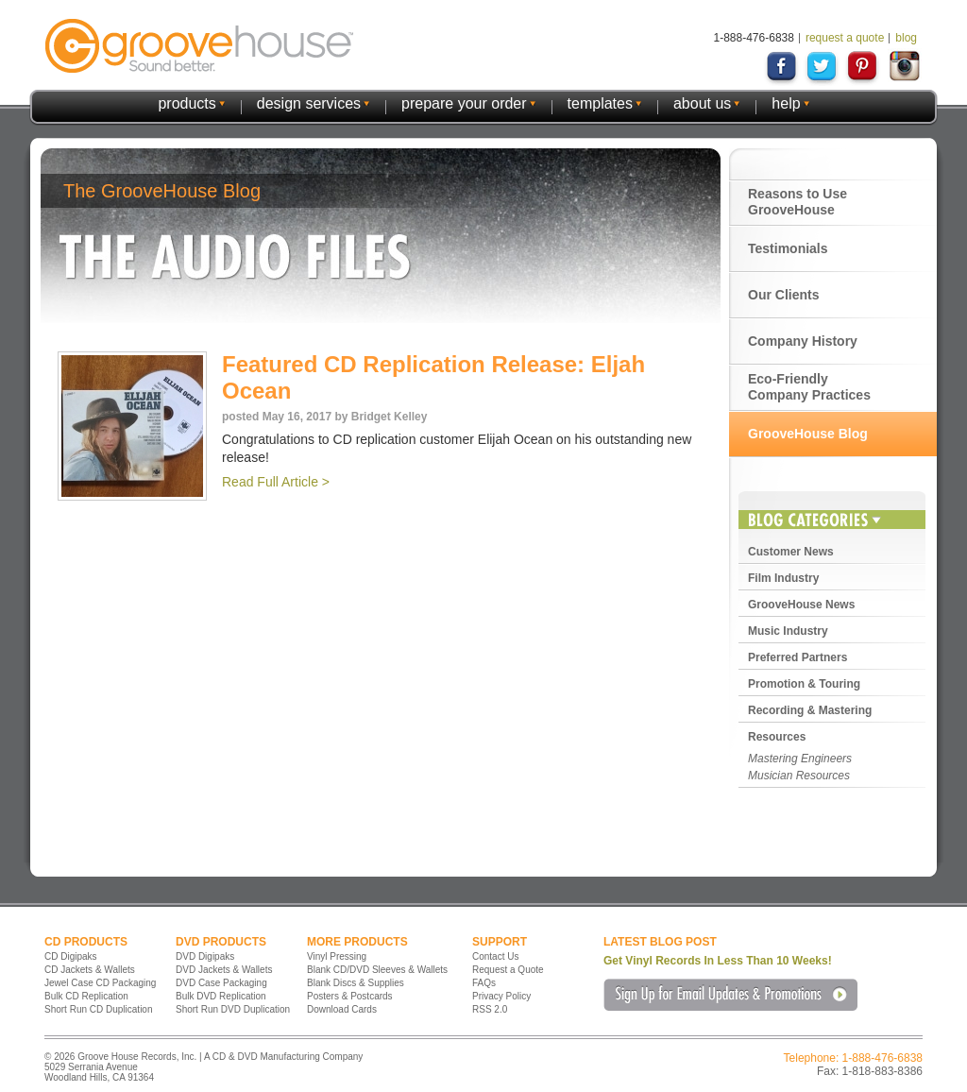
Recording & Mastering (810, 710)
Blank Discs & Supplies (355, 983)
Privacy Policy (501, 996)
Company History (802, 341)
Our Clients (783, 294)
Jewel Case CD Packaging (100, 983)
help (786, 103)
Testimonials (788, 248)
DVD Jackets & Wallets (224, 969)
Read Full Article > (276, 481)
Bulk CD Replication (86, 996)
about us (702, 103)
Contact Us (495, 956)
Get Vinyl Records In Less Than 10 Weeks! (717, 960)
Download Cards (342, 1009)
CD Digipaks (70, 956)
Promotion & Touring (804, 684)
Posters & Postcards (350, 996)
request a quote (845, 37)
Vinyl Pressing (336, 956)
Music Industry (788, 631)
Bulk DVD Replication (221, 996)
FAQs (484, 983)
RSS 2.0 (489, 1009)
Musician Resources (799, 775)
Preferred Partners (797, 657)
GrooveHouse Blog (808, 433)
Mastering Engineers (800, 758)
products (186, 103)
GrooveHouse (199, 46)
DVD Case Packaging (221, 983)
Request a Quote (508, 969)
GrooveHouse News (801, 604)
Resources (777, 736)
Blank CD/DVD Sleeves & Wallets (377, 969)
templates (600, 103)
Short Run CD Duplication (98, 1009)
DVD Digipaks (205, 956)
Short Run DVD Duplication (233, 1009)
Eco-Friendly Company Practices (809, 386)
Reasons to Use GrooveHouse (797, 201)
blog (906, 37)
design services (309, 103)
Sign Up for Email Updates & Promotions (730, 995)
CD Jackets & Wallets (89, 969)
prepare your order (464, 103)
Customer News (791, 551)
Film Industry (783, 578)
